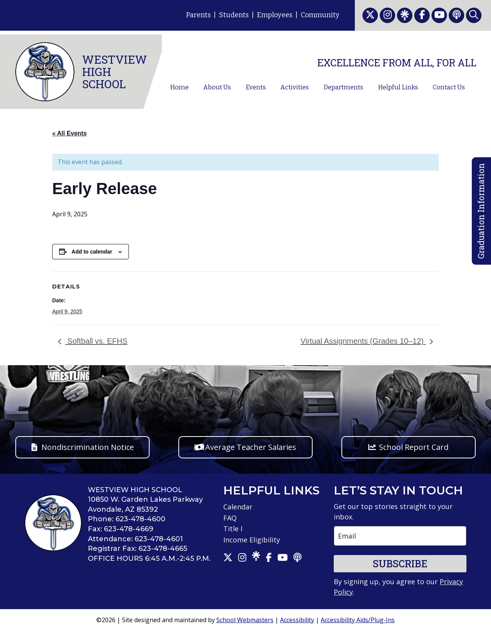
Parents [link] (198, 15)
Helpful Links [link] (398, 87)
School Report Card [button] (413, 447)
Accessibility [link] (297, 620)
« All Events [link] (69, 133)
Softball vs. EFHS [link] (96, 341)
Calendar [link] (237, 506)
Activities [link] (294, 87)
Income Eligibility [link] (251, 539)
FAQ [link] (230, 517)
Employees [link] (274, 15)
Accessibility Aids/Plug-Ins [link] (358, 620)
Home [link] (179, 87)
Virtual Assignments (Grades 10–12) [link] (363, 341)
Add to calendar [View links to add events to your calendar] (92, 252)
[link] (370, 15)
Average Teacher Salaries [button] (250, 447)
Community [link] (320, 15)
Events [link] (256, 87)
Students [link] (234, 15)
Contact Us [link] (449, 87)
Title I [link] (232, 528)
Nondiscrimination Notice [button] (87, 447)
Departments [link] (343, 87)
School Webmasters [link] (245, 620)
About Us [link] (217, 87)
